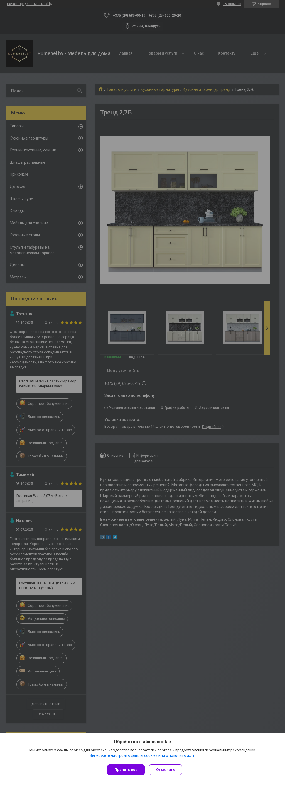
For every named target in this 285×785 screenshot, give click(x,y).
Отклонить (167, 769)
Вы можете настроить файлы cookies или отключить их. (141, 757)
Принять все (125, 769)
